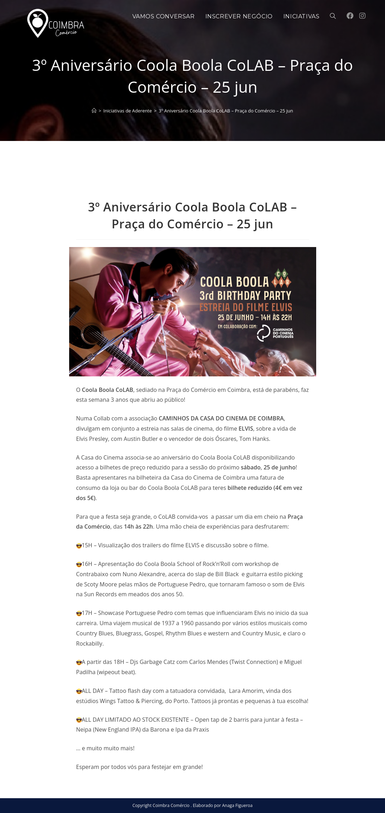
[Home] (94, 110)
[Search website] (333, 17)
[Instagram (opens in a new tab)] (362, 15)
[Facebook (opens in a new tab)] (350, 15)
